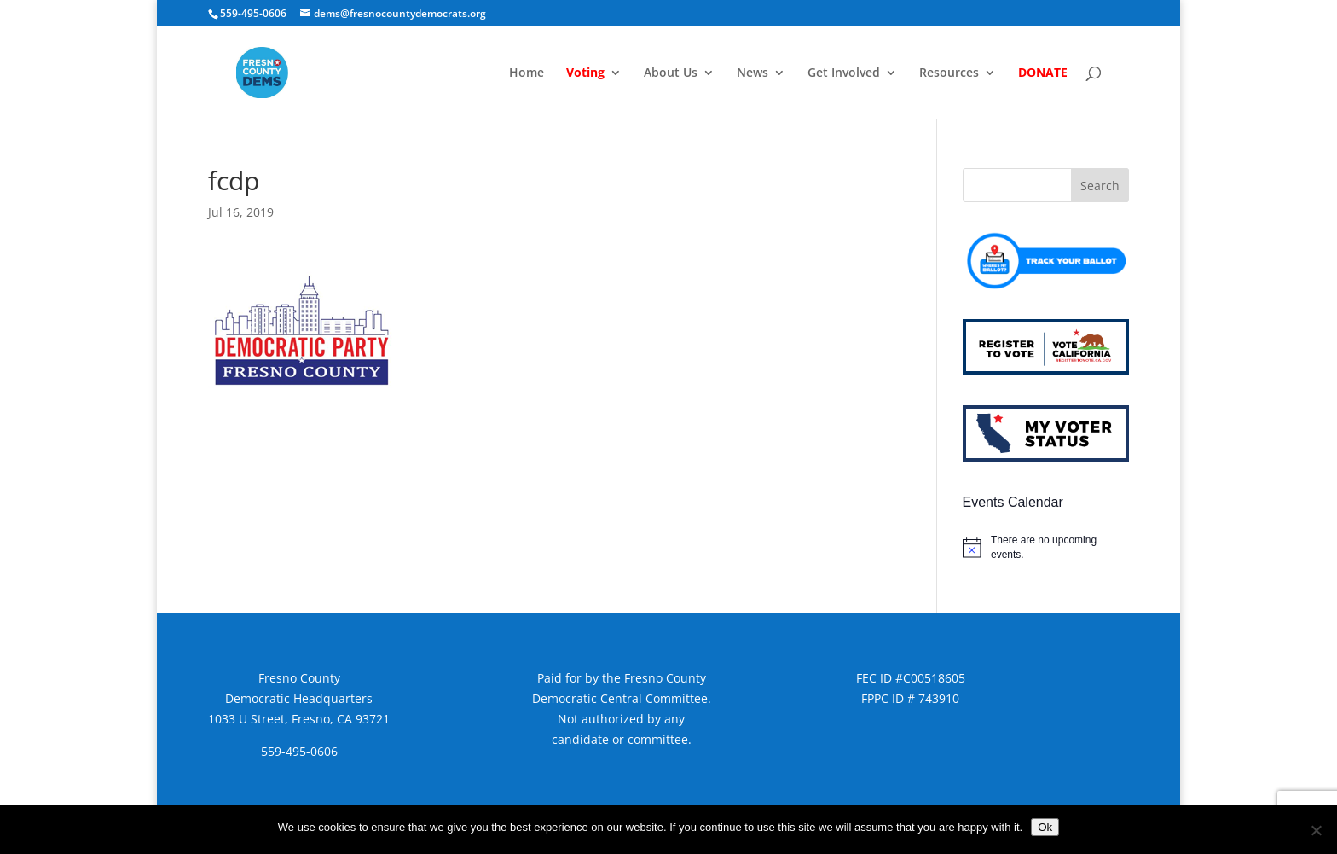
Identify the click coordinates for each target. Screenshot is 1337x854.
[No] (1315, 830)
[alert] (1046, 547)
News (752, 73)
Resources (949, 73)
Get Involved (843, 73)
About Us (670, 73)
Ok (1045, 827)
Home (526, 73)
